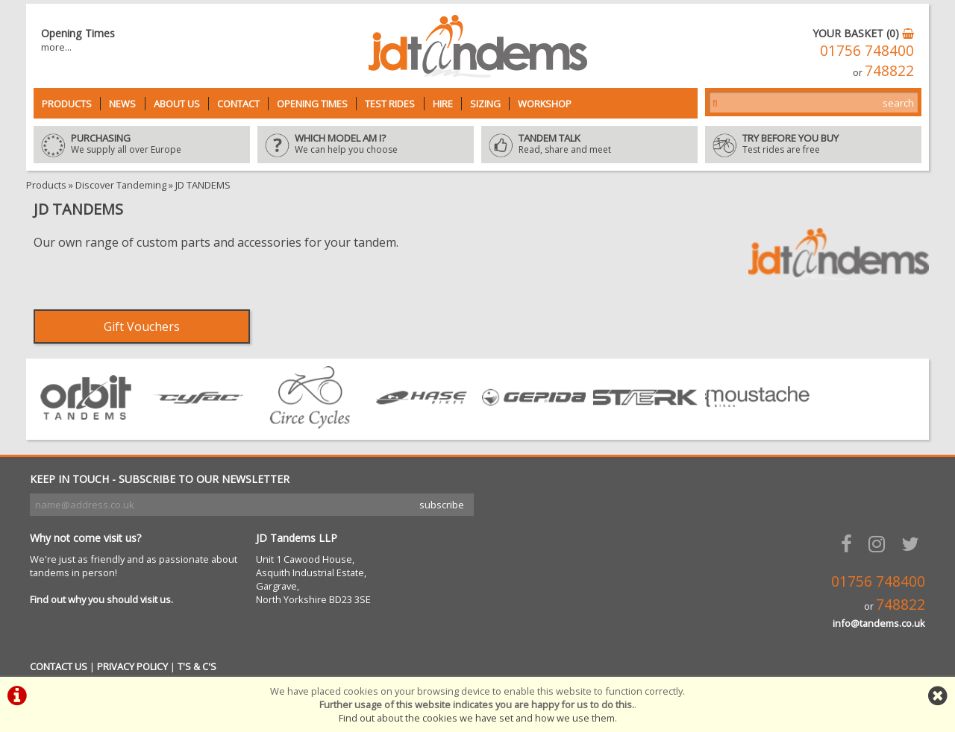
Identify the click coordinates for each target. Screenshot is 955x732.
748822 (889, 70)
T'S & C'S (197, 666)
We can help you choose (365, 144)
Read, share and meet (589, 144)
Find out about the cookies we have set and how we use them (477, 718)
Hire (443, 103)
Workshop (545, 103)
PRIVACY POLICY (132, 666)
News (122, 103)
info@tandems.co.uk (879, 623)
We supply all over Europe (141, 144)
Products (67, 103)
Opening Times (312, 103)
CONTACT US (58, 666)
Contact (238, 103)
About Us (177, 103)
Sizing (485, 103)
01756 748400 (867, 50)
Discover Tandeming (120, 185)
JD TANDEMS (203, 185)
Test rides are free (813, 144)
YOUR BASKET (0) (863, 33)
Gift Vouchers (142, 326)
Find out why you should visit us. (101, 599)
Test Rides (390, 103)
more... (56, 47)
